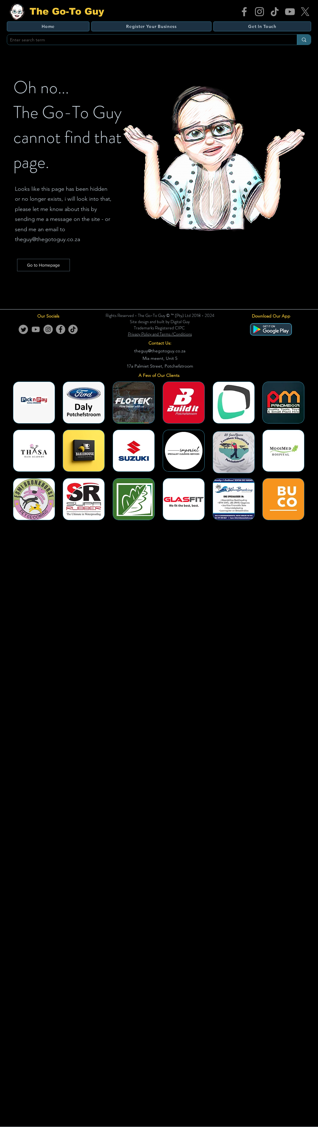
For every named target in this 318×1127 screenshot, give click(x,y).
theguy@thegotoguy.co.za (47, 239)
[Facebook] (244, 12)
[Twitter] (23, 329)
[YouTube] (290, 12)
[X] (305, 12)
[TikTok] (275, 12)
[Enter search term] (147, 40)
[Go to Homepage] (43, 265)
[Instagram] (259, 12)
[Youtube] (35, 329)
